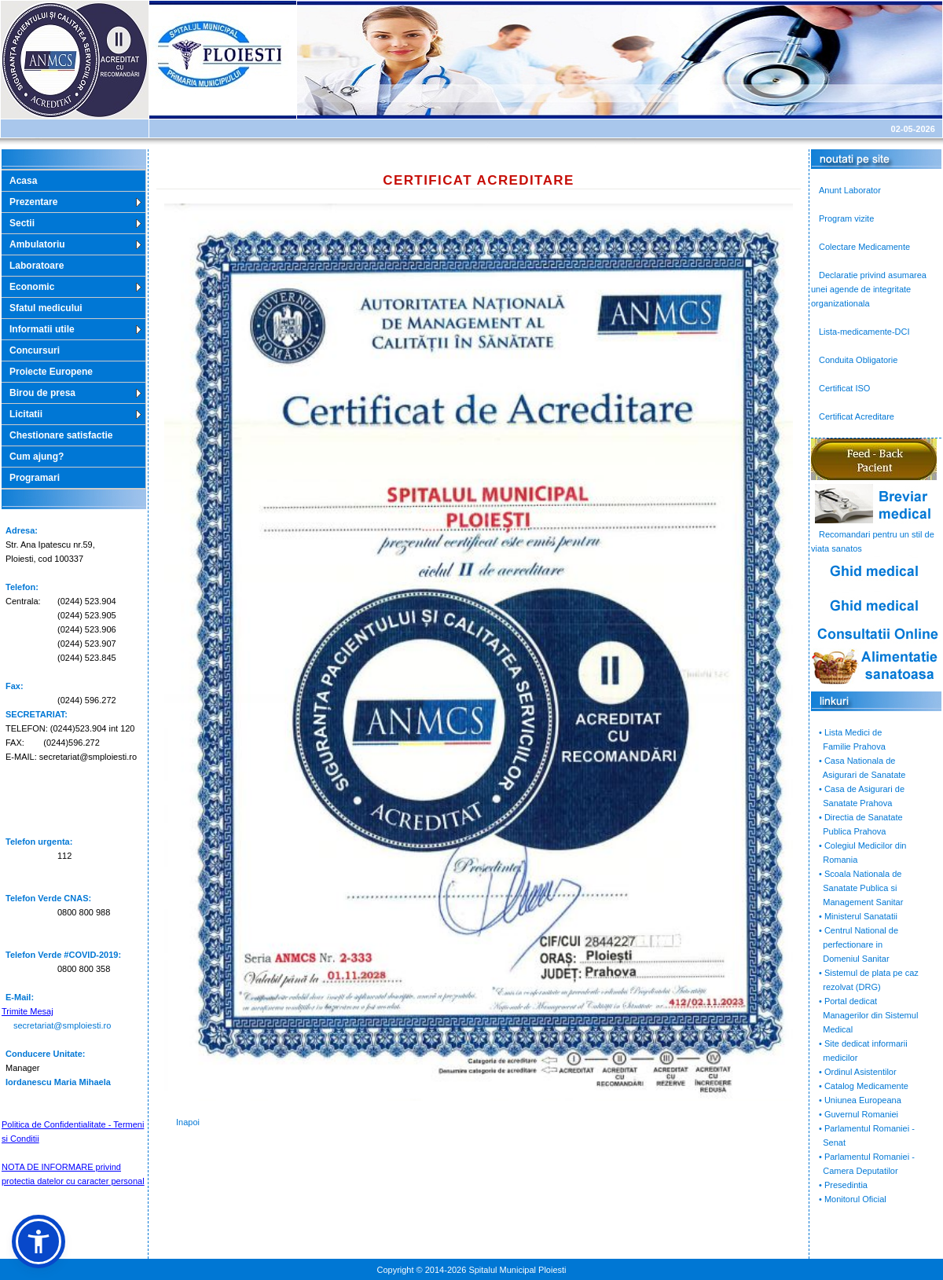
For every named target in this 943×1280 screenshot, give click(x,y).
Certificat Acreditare (856, 416)
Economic (31, 286)
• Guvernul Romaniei (858, 1114)
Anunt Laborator (850, 190)
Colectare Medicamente (864, 246)
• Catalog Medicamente (863, 1086)
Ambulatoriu (37, 244)
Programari (34, 477)
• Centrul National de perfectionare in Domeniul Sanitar (854, 944)
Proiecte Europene (51, 371)
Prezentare (33, 201)
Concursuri (34, 350)
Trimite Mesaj (27, 1011)
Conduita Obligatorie (858, 360)
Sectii (22, 223)
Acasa (23, 180)
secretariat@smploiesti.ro (62, 1025)
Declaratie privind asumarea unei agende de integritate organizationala (868, 289)
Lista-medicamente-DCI (864, 331)
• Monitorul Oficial (852, 1199)
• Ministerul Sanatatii (858, 916)
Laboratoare (36, 265)
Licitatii (25, 414)
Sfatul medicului (46, 308)
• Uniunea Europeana (860, 1100)
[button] (38, 1241)
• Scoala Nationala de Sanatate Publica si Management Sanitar (857, 888)
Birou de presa (42, 392)
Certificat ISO (844, 388)
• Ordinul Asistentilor (858, 1071)
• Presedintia (843, 1185)
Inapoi (188, 1122)
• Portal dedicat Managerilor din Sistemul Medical (864, 1015)
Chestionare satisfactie (60, 435)
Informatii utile (42, 329)
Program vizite (846, 218)
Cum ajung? (36, 456)
